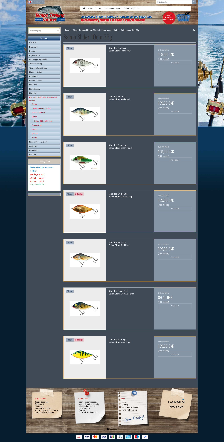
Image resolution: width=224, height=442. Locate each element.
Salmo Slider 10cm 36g (43, 121)
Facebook (112, 429)
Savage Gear (37, 125)
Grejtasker (33, 146)
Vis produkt (175, 63)
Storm (34, 129)
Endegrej (32, 51)
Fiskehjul (32, 93)
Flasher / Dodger (35, 72)
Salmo (34, 117)
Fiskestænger (34, 89)
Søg (194, 2)
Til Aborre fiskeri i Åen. (38, 68)
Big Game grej (34, 55)
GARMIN (32, 43)
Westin (34, 138)
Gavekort (32, 155)
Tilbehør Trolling (35, 64)
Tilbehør (35, 134)
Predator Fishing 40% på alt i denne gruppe (43, 98)
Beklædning (34, 150)
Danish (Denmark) (36, 2)
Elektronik (33, 47)
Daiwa (34, 104)
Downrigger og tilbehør (38, 60)
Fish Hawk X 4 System (38, 142)
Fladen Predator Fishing (41, 108)
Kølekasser (33, 76)
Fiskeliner (33, 85)
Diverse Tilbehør (35, 81)
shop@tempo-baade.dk (50, 411)
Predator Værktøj (38, 113)
